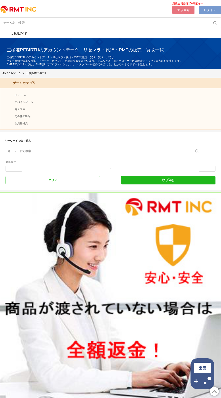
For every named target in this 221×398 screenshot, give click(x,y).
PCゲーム (20, 95)
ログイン (210, 10)
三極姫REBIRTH (36, 73)
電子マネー (21, 109)
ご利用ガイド (17, 33)
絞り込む (168, 180)
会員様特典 (21, 123)
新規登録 (183, 10)
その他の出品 (22, 116)
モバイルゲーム (11, 73)
